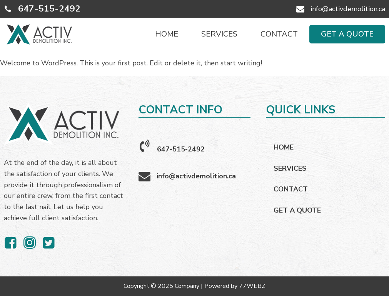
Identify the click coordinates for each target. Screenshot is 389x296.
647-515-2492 (49, 9)
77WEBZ (252, 286)
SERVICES (219, 34)
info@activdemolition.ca (348, 8)
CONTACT (279, 34)
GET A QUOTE (347, 34)
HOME (166, 34)
